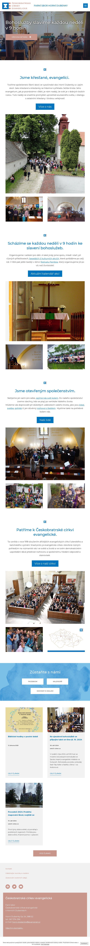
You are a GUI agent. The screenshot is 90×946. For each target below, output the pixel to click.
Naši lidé (45, 420)
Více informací (45, 944)
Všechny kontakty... (14, 928)
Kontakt (9, 869)
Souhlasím (84, 943)
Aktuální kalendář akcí (45, 273)
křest (81, 405)
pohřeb (18, 408)
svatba (10, 408)
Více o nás (45, 106)
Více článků (45, 853)
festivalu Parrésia (49, 262)
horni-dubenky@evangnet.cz (26, 922)
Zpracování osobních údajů (16, 878)
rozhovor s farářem (46, 408)
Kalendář (57, 682)
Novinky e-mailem (45, 691)
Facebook (32, 682)
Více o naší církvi (45, 563)
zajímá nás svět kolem (47, 398)
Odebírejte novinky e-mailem (17, 873)
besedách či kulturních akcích (44, 258)
